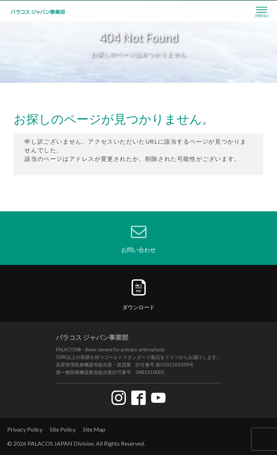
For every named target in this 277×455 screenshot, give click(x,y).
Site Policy (63, 429)
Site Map (94, 429)
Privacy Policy (25, 429)
